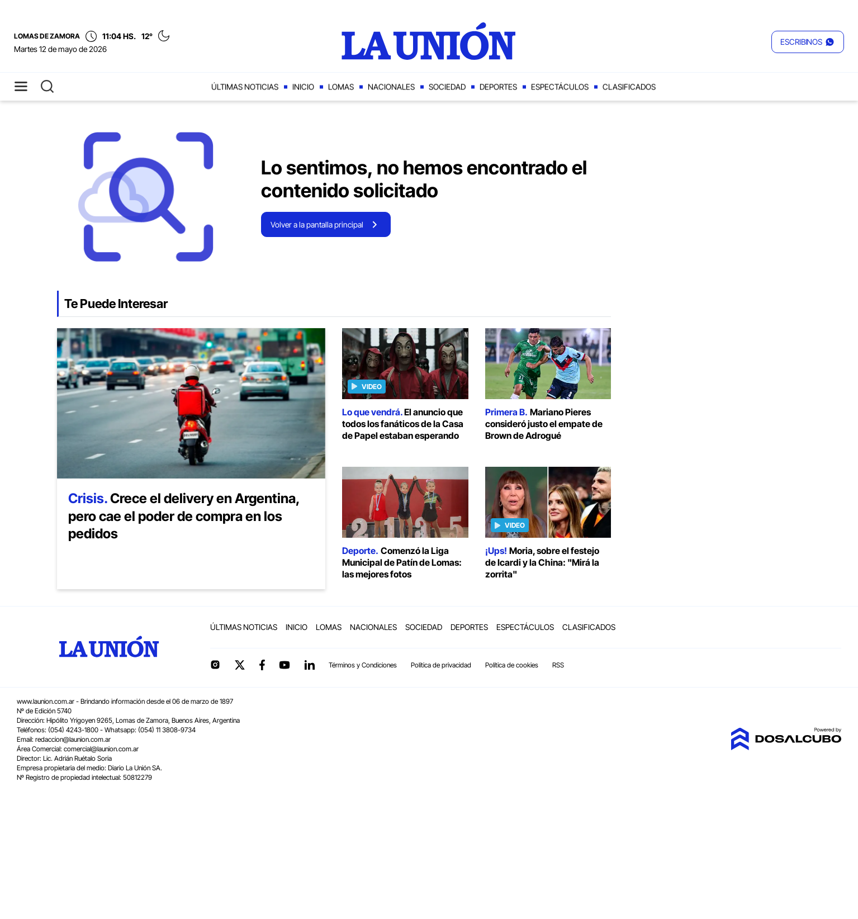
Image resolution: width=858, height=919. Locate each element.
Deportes (498, 87)
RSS (558, 665)
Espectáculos (560, 87)
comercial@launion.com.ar (101, 749)
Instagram (215, 665)
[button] (807, 42)
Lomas (341, 87)
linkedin (309, 665)
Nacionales (391, 87)
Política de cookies (511, 665)
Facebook (262, 665)
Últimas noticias (244, 87)
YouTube (284, 665)
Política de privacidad (441, 665)
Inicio (303, 87)
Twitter (239, 664)
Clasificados (629, 87)
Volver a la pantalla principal (317, 224)
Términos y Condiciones (363, 665)
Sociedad (447, 87)
